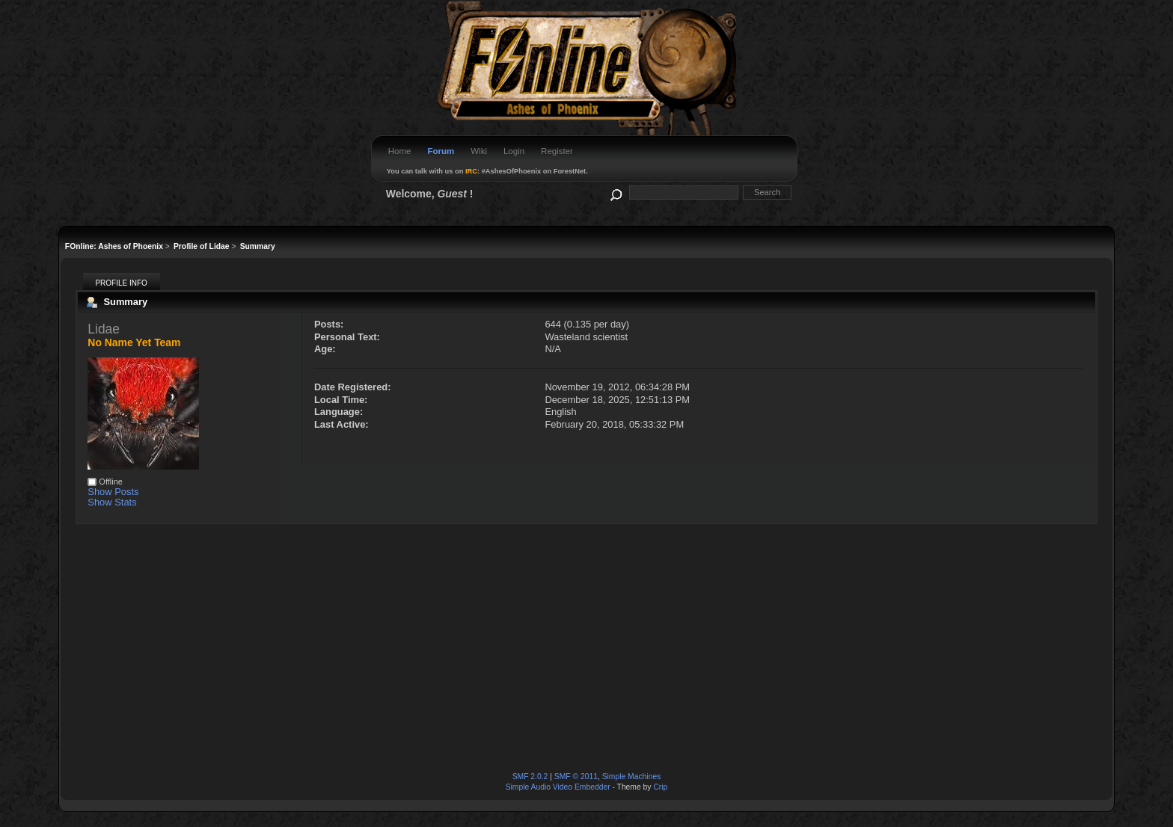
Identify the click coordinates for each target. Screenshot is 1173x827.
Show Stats (112, 502)
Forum (440, 151)
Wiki (479, 151)
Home (399, 151)
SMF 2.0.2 (530, 776)
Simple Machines (631, 776)
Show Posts (113, 491)
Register (557, 151)
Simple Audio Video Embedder (558, 787)
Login (513, 151)
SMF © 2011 (576, 776)
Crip (660, 787)
